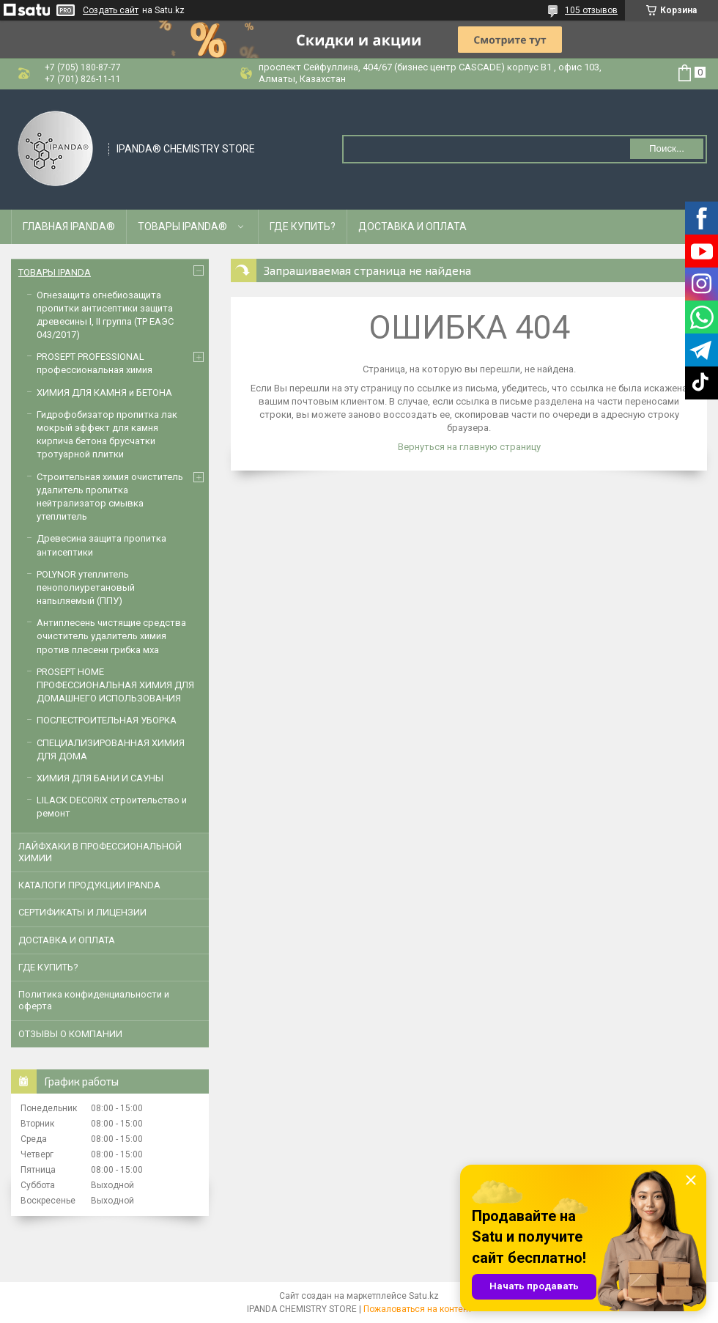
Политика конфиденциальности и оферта (93, 1000)
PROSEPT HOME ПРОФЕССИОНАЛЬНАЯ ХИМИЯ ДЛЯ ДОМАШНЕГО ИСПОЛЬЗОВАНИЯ (115, 685)
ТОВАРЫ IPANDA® (182, 226)
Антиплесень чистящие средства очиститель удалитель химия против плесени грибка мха (111, 636)
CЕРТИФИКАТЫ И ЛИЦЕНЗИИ (82, 912)
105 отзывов (591, 10)
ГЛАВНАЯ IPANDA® (69, 226)
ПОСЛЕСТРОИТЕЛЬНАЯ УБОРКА (107, 720)
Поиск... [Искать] (666, 148)
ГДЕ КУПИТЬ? (303, 226)
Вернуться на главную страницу (469, 446)
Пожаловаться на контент (417, 1309)
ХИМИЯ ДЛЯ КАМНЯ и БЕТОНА (104, 392)
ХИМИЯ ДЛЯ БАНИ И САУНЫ (100, 778)
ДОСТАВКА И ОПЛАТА (412, 226)
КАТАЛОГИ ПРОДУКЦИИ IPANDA (89, 885)
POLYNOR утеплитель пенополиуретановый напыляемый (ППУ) (86, 587)
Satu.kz (424, 1296)
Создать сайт (110, 10)
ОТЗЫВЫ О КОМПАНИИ (70, 1033)
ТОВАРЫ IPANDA (54, 272)
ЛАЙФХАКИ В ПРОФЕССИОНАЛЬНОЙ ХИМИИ (100, 852)
